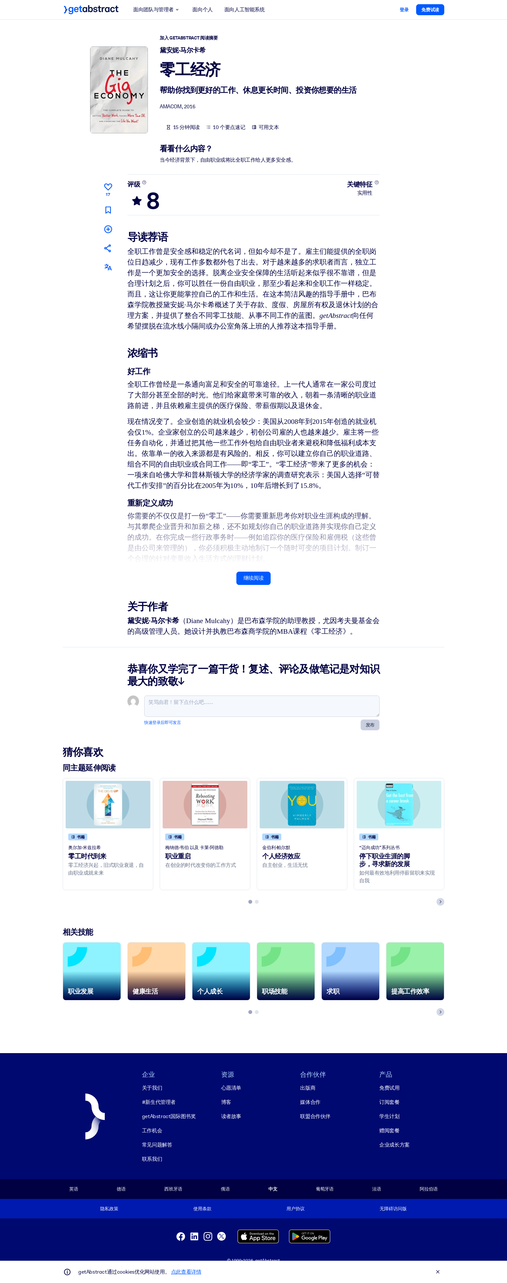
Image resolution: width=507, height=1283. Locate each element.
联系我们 (152, 1159)
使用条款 (202, 1208)
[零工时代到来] (108, 804)
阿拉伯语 (428, 1188)
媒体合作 (310, 1102)
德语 (121, 1188)
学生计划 (389, 1116)
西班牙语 (173, 1188)
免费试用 (389, 1088)
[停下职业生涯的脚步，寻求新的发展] (399, 804)
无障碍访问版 (393, 1208)
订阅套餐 (389, 1102)
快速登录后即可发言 (162, 722)
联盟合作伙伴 (315, 1116)
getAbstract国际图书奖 (169, 1116)
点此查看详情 (186, 1272)
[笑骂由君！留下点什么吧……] (262, 706)
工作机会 (152, 1130)
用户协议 (295, 1208)
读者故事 (231, 1116)
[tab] (250, 901)
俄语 (225, 1188)
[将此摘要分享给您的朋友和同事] (108, 248)
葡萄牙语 (325, 1188)
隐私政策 (109, 1208)
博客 (226, 1102)
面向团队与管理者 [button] (157, 10)
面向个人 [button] (202, 9)
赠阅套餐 (389, 1130)
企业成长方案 (394, 1145)
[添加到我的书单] (108, 229)
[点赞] (108, 189)
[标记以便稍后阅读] (108, 210)
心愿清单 (231, 1088)
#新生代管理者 (159, 1102)
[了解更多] (144, 182)
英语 (73, 1188)
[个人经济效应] (302, 804)
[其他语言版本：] (108, 267)
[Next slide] (440, 901)
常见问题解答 (157, 1145)
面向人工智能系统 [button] (244, 9)
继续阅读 (253, 578)
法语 (376, 1188)
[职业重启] (205, 804)
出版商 (307, 1088)
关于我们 (152, 1088)
